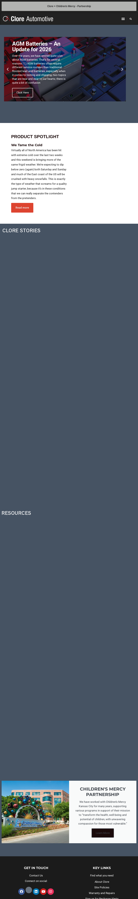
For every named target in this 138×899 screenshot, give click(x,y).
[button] (123, 18)
